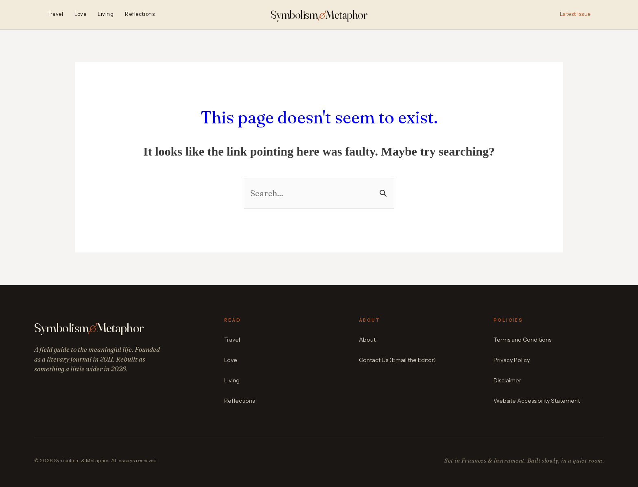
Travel (55, 14)
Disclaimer (507, 380)
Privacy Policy (512, 360)
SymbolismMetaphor (319, 14)
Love (80, 14)
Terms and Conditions (522, 339)
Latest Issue (575, 14)
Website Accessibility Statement (537, 400)
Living (106, 14)
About (367, 339)
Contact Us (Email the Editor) (397, 360)
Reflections (140, 14)
